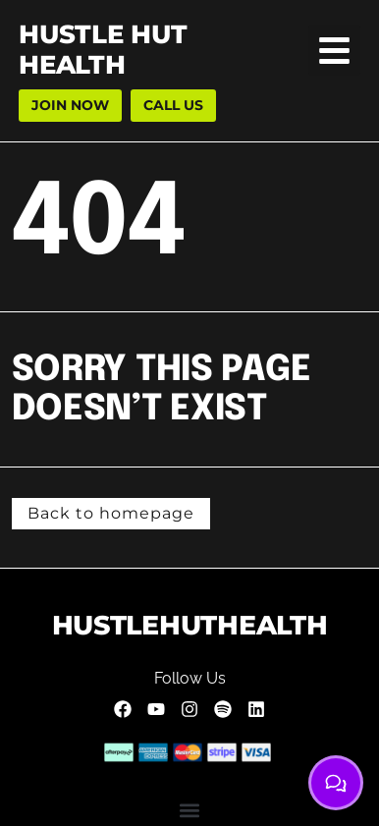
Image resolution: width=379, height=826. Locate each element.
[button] (334, 51)
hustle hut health (103, 50)
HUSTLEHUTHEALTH (190, 625)
